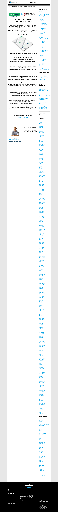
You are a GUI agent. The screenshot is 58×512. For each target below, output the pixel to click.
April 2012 (41, 301)
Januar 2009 (41, 341)
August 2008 (41, 346)
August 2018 (41, 233)
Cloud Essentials (44, 27)
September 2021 (42, 189)
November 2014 (42, 274)
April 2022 (41, 180)
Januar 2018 (41, 242)
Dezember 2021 (42, 185)
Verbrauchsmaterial (42, 67)
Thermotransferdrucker (45, 43)
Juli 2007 (41, 360)
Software (22, 4)
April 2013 (41, 288)
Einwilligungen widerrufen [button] (44, 509)
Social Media (41, 64)
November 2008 (42, 342)
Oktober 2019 (41, 215)
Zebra (40, 477)
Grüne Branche (43, 58)
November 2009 (42, 331)
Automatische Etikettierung (44, 14)
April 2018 (41, 238)
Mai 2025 (41, 139)
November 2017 (42, 244)
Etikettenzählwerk (44, 51)
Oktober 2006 (41, 371)
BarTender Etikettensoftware (21, 498)
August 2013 (41, 284)
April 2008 (41, 351)
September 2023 (42, 161)
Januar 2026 (41, 128)
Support (40, 65)
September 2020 (42, 202)
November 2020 (42, 199)
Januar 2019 (41, 226)
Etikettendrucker (42, 442)
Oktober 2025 (41, 132)
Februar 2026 (41, 127)
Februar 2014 (41, 280)
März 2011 (41, 315)
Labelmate (43, 52)
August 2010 (41, 320)
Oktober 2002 (41, 405)
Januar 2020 (41, 211)
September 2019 (42, 216)
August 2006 (41, 373)
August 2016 (41, 260)
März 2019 (41, 224)
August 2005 (41, 385)
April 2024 (41, 153)
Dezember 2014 (42, 273)
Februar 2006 (41, 380)
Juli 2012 (41, 298)
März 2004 (41, 394)
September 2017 (42, 247)
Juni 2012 (41, 300)
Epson (43, 42)
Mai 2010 (41, 323)
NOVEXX (43, 46)
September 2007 (42, 358)
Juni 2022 (41, 179)
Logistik (42, 60)
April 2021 (41, 194)
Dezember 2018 (42, 228)
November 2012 (42, 293)
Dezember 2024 (42, 144)
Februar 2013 (41, 289)
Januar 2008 (41, 355)
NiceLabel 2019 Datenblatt (22, 118)
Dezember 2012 (42, 292)
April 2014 (41, 279)
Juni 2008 (41, 349)
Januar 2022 (41, 184)
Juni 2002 (41, 408)
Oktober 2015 (41, 265)
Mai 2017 (41, 252)
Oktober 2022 (41, 173)
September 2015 (42, 266)
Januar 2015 (41, 271)
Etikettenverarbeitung (44, 50)
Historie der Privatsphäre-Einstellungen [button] (44, 508)
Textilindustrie (43, 63)
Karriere (45, 4)
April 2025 (41, 140)
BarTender (42, 18)
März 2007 (41, 365)
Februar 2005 (41, 389)
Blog (34, 4)
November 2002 (42, 404)
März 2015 (41, 270)
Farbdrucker (43, 41)
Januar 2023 (41, 171)
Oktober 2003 (41, 396)
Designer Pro (43, 28)
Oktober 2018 (41, 230)
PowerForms (43, 32)
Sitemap (41, 504)
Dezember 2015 (42, 264)
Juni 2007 (41, 362)
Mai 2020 (41, 207)
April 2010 (41, 324)
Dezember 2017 (42, 243)
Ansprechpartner (40, 4)
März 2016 (41, 261)
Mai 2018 (41, 237)
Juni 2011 (41, 311)
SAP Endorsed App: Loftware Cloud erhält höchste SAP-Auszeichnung (44, 102)
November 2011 (42, 305)
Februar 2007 (41, 367)
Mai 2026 (41, 123)
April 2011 (41, 314)
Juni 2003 (41, 398)
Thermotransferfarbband (44, 69)
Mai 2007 (41, 363)
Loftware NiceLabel (43, 20)
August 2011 (41, 309)
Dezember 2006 (42, 369)
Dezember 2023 (42, 157)
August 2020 (41, 203)
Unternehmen (12, 4)
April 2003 (41, 399)
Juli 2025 (41, 136)
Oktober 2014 (41, 275)
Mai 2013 (41, 287)
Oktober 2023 (41, 159)
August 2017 (41, 248)
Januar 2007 (41, 368)
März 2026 (41, 126)
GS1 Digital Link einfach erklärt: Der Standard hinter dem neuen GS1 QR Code (44, 89)
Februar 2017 (41, 253)
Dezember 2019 (42, 212)
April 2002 (41, 409)
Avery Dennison (44, 45)
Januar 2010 (41, 328)
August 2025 (41, 135)
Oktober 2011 (41, 306)
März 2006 (41, 378)
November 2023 (42, 158)
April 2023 (41, 167)
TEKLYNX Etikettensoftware (23, 496)
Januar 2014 (41, 282)
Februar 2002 (41, 412)
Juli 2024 (41, 150)
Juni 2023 (41, 164)
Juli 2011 (41, 310)
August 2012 (41, 297)
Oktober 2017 (41, 246)
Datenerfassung (32, 497)
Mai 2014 (41, 278)
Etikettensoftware (42, 16)
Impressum (41, 500)
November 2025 (42, 131)
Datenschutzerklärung (44, 501)
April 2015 (41, 269)
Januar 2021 (41, 198)
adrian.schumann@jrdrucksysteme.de (15, 139)
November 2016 (42, 257)
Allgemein (41, 12)
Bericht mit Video (42, 15)
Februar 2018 (41, 240)
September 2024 (42, 148)
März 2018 (41, 239)
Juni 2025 (41, 137)
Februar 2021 (41, 197)
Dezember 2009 (42, 329)
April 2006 (41, 377)
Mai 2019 (41, 221)
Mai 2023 (41, 166)
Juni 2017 (41, 251)
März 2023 (41, 168)
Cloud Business (43, 23)
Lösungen (17, 4)
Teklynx (41, 33)
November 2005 (42, 381)
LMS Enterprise (43, 29)
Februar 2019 (41, 225)
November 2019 (42, 213)
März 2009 (41, 338)
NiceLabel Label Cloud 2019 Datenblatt (22, 120)
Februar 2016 (41, 262)
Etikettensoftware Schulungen (21, 500)
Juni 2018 (41, 235)
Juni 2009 (41, 336)
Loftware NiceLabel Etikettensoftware (21, 494)
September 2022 (42, 175)
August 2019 (41, 217)
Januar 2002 (41, 413)
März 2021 (41, 195)
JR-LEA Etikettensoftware (23, 492)
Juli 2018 (41, 234)
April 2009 (41, 337)
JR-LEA (41, 19)
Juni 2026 (41, 122)
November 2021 (42, 186)
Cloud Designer (43, 25)
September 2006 (42, 372)
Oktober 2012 (41, 295)
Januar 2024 (41, 155)
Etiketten (41, 68)
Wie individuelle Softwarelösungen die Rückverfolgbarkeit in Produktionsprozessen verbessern (43, 107)
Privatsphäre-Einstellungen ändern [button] (43, 506)
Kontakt (41, 499)
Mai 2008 (41, 350)
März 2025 (41, 141)
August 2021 (41, 190)
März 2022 (41, 181)
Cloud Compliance (44, 24)
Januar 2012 (41, 304)
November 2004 (42, 390)
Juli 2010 (41, 322)
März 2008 (41, 353)
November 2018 (42, 229)
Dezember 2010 (42, 319)
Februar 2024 (41, 154)
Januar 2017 (41, 255)
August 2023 (41, 162)
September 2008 (42, 345)
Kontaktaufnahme (15, 141)
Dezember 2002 (42, 403)
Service (31, 4)
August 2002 (41, 407)
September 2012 (42, 296)
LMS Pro (40, 457)
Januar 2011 (41, 318)
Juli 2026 (41, 121)
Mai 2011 (41, 313)
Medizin (42, 61)
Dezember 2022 (42, 172)
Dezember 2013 (42, 283)
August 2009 (41, 333)
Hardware (27, 4)
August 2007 (41, 359)
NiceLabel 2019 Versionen (22, 117)
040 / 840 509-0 (32, 2)
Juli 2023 (41, 163)
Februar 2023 (41, 170)
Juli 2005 (41, 386)
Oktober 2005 (41, 382)
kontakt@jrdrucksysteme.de (12, 503)
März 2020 (41, 208)
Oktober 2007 (41, 356)
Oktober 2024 (41, 146)
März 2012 (41, 302)
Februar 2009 (41, 340)
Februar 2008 (41, 354)
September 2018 (42, 231)
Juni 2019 (41, 220)
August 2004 (41, 391)
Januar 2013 (41, 291)
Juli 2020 (41, 204)
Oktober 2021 (41, 188)
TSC (42, 47)
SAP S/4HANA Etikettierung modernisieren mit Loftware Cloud (44, 93)
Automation (41, 421)
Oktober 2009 (41, 332)
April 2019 (41, 222)
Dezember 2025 (42, 130)
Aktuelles (41, 11)
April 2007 (41, 364)
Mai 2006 (41, 376)
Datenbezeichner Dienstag (44, 36)
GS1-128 (40, 34)
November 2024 (42, 145)
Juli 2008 (41, 347)
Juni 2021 (41, 193)
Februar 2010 (41, 327)
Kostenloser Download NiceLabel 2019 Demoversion (22, 122)
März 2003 (41, 400)
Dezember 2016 (42, 256)
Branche (41, 55)
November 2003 (42, 395)
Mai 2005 (41, 387)
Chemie (42, 56)
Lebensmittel (43, 59)
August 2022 (41, 176)
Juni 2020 (41, 206)
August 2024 (41, 149)
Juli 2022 (41, 177)
